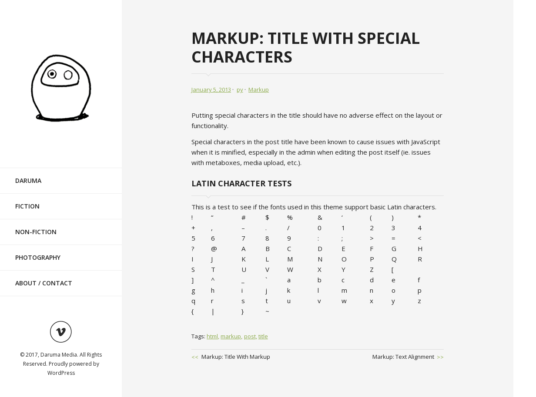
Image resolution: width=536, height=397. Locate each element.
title (263, 336)
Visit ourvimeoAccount (61, 332)
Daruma (28, 180)
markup (231, 336)
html (212, 336)
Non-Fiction (36, 232)
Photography (37, 257)
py (240, 89)
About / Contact (43, 283)
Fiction (27, 206)
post (250, 336)
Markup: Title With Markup (235, 357)
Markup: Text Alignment (403, 357)
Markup (258, 89)
